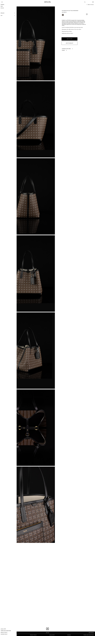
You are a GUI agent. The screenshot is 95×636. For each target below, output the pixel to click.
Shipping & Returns (66, 48)
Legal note (52, 634)
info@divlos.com (5, 632)
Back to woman (91, 4)
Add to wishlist (69, 43)
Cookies (69, 634)
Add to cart (69, 38)
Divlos (47, 632)
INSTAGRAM (91, 632)
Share (63, 50)
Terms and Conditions (88, 634)
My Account (89, 2)
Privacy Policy (33, 634)
